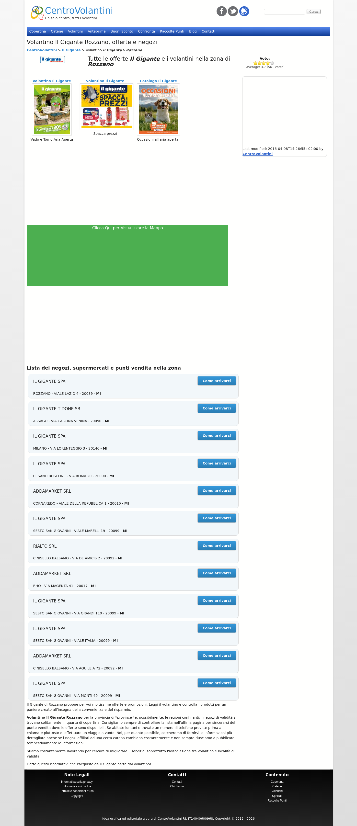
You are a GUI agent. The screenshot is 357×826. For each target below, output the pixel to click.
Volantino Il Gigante (52, 81)
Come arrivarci (217, 381)
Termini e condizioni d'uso (77, 791)
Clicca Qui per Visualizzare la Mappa (127, 228)
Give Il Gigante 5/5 (272, 63)
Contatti (208, 31)
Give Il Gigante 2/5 (260, 63)
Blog (193, 31)
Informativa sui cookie (77, 786)
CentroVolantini (79, 10)
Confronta (146, 31)
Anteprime (96, 31)
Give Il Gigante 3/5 (264, 63)
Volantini (75, 31)
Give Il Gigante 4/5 (268, 63)
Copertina (37, 31)
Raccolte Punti (172, 31)
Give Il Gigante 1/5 (255, 63)
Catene (57, 31)
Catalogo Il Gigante (158, 81)
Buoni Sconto (122, 31)
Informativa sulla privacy (77, 781)
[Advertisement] (130, 183)
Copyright (76, 796)
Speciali (277, 796)
